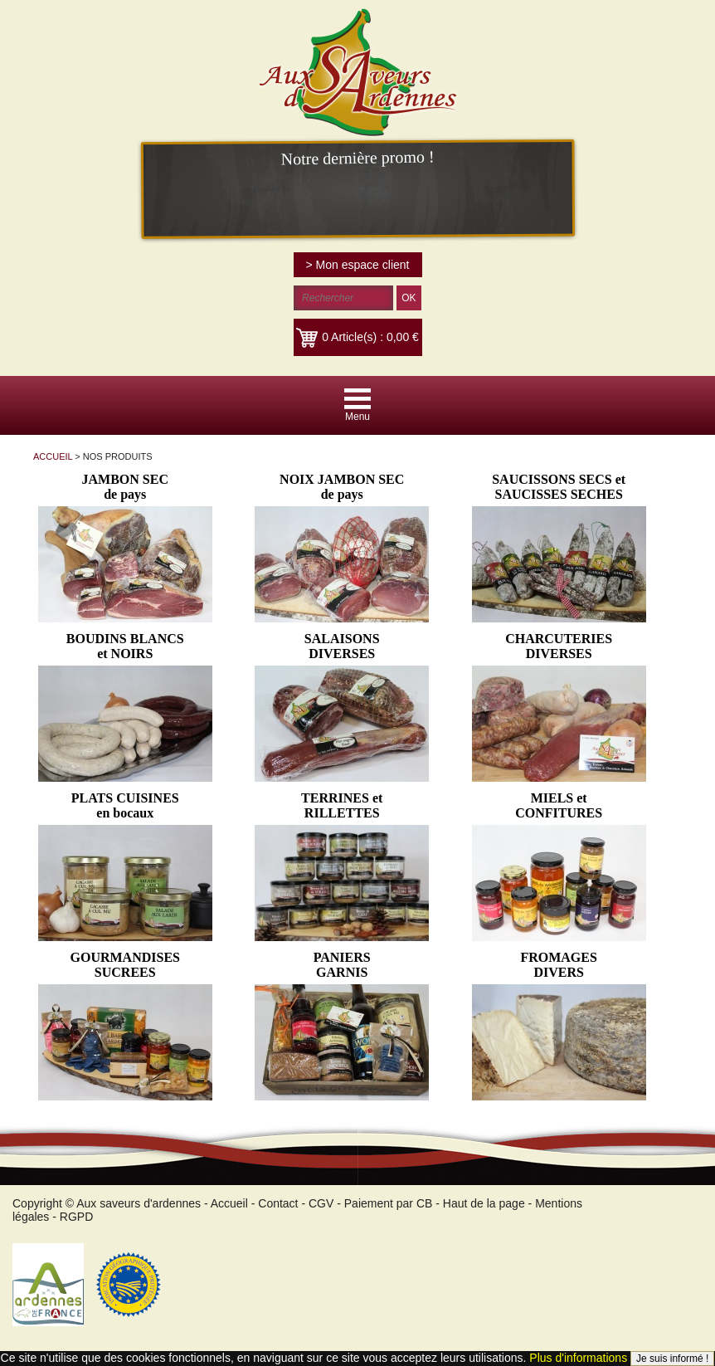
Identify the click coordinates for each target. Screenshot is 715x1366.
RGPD (76, 1216)
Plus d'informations (578, 1357)
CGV (321, 1203)
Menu (357, 416)
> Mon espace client (358, 264)
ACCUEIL (52, 456)
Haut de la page (484, 1203)
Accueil (229, 1203)
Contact (278, 1203)
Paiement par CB (388, 1203)
